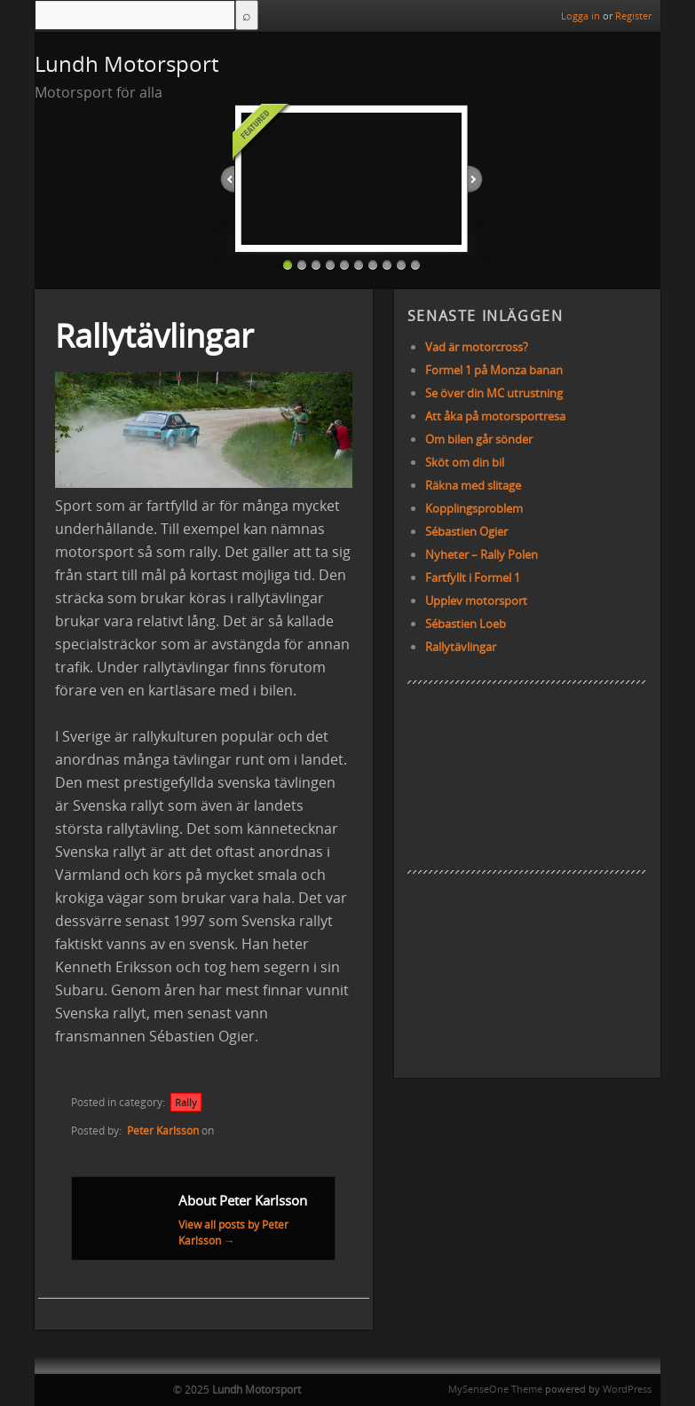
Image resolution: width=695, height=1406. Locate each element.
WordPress (627, 1388)
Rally (186, 1102)
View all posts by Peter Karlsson (233, 1232)
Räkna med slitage (473, 485)
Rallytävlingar (460, 647)
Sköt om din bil (464, 462)
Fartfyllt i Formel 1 (472, 577)
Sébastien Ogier (466, 531)
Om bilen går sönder (479, 439)
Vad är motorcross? (476, 347)
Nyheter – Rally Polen (481, 554)
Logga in (580, 15)
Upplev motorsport (476, 601)
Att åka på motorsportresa (495, 416)
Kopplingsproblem (474, 508)
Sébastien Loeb (465, 624)
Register (633, 15)
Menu (50, 16)
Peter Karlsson (163, 1130)
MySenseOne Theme (495, 1388)
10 (415, 264)
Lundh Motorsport (126, 63)
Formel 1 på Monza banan (494, 370)
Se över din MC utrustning (494, 393)
